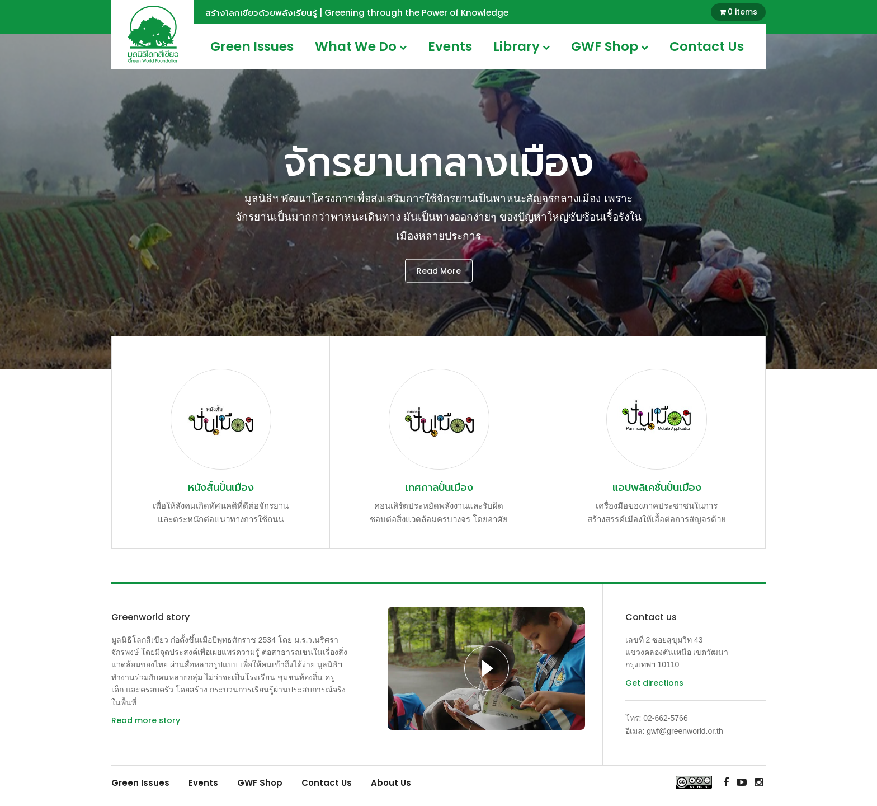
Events (450, 46)
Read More (439, 270)
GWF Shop (609, 46)
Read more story (145, 720)
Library (521, 46)
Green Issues (252, 46)
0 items (742, 11)
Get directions (654, 682)
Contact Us (706, 46)
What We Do (361, 46)
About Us (391, 783)
